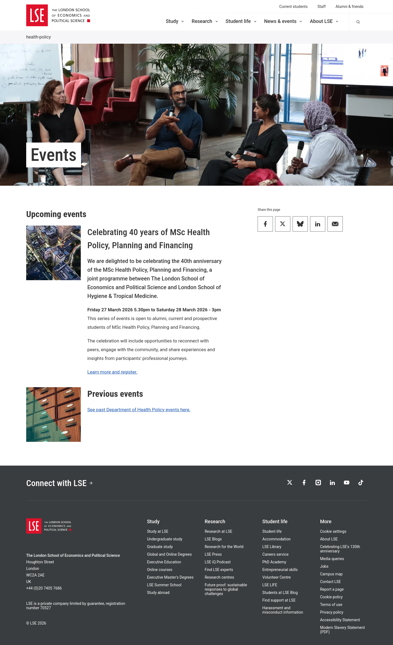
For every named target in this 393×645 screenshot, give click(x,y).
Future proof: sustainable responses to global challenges (226, 589)
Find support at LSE (279, 600)
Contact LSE (330, 581)
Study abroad (158, 592)
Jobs (324, 566)
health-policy (38, 37)
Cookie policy (331, 597)
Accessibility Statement (340, 620)
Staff (321, 6)
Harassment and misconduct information (282, 610)
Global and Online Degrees (169, 554)
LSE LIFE (269, 585)
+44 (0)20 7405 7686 (44, 588)
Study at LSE (157, 531)
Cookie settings (333, 531)
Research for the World (224, 547)
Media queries (332, 559)
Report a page (332, 589)
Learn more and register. (112, 372)
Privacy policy (331, 612)
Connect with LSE (59, 483)
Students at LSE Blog (280, 592)
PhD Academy (274, 562)
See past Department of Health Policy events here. (138, 409)
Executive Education (164, 562)
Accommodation (276, 539)
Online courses (159, 569)
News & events (283, 21)
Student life (241, 21)
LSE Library (271, 547)
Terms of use (331, 604)
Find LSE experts (219, 569)
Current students (293, 6)
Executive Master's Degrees (170, 577)
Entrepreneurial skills (279, 569)
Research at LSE (218, 531)
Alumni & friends (349, 6)
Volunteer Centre (276, 577)
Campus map (331, 574)
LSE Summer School (164, 585)
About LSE (324, 21)
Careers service (275, 554)
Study (175, 21)
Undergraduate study (164, 539)
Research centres (219, 577)
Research (205, 21)
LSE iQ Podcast (218, 562)
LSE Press (213, 554)
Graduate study (160, 547)
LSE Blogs (213, 539)
